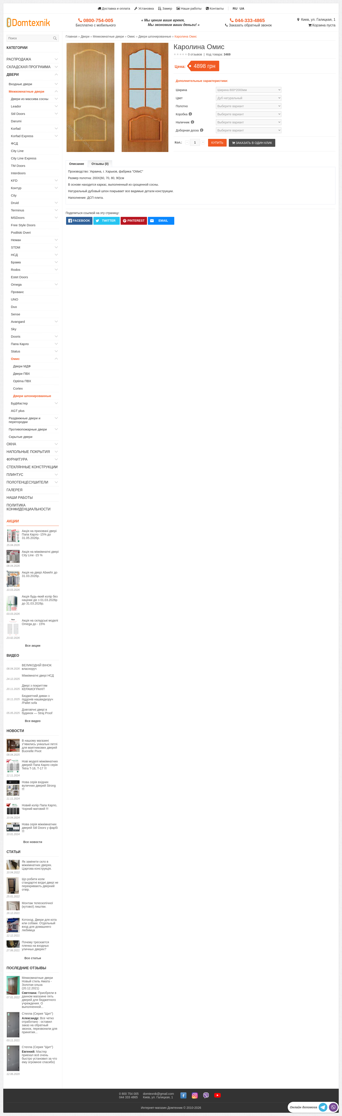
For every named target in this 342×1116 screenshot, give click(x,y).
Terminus (17, 210)
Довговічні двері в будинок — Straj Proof (37, 711)
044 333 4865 (128, 1097)
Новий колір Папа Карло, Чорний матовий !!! (39, 806)
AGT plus (17, 411)
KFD (14, 180)
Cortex (18, 388)
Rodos (15, 269)
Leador (16, 106)
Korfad (16, 128)
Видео (13, 655)
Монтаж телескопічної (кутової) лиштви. (37, 904)
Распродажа (19, 59)
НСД (14, 255)
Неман (16, 240)
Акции (13, 521)
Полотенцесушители (27, 482)
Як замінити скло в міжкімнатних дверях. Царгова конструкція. (37, 865)
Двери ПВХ (21, 373)
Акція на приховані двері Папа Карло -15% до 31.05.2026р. (39, 534)
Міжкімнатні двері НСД (38, 675)
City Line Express (23, 158)
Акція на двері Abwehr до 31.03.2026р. (39, 574)
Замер (165, 8)
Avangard (18, 321)
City (14, 195)
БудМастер (19, 403)
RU (235, 8)
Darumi (16, 121)
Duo (14, 307)
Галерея (14, 490)
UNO (14, 299)
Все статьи (32, 958)
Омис (15, 359)
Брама (16, 262)
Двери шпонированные (32, 396)
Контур (16, 188)
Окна (11, 444)
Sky (13, 329)
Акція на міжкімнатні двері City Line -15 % (40, 553)
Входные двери (20, 84)
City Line (17, 151)
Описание (76, 164)
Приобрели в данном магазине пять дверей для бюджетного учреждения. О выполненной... (40, 992)
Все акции (32, 645)
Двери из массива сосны (29, 99)
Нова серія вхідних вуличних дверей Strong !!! (39, 785)
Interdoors (18, 173)
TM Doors (18, 166)
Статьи (13, 852)
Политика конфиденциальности (29, 507)
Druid (15, 203)
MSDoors (18, 217)
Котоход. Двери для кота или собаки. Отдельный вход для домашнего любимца (39, 925)
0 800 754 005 (129, 1093)
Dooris (15, 336)
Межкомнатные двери (26, 91)
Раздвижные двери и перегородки (24, 420)
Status (15, 351)
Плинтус (15, 475)
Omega (16, 284)
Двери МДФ (22, 366)
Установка (144, 8)
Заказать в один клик (252, 143)
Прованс (17, 292)
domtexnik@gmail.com (158, 1093)
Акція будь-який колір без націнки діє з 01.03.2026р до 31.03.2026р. (40, 600)
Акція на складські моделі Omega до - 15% (40, 622)
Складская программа (29, 67)
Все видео (33, 721)
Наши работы (189, 8)
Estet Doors (19, 277)
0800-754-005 (95, 20)
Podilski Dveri (21, 232)
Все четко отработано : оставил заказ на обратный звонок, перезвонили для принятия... (39, 1023)
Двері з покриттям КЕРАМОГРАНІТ (34, 687)
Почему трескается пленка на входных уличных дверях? (35, 945)
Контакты (215, 8)
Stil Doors (18, 114)
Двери (13, 74)
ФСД (14, 143)
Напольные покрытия (28, 452)
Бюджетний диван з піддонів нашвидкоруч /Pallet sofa (37, 699)
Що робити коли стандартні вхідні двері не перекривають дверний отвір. (40, 884)
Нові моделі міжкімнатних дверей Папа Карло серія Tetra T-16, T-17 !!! (40, 765)
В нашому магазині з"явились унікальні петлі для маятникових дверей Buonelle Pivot (39, 746)
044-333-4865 (247, 20)
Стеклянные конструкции (32, 467)
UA (242, 8)
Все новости (32, 842)
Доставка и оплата (114, 8)
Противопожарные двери (28, 429)
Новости (15, 731)
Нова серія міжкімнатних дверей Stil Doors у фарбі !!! (40, 827)
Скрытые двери (20, 437)
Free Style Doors (23, 225)
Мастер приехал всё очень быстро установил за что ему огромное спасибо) (39, 1054)
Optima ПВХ (22, 381)
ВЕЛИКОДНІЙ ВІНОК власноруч (36, 666)
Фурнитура (17, 459)
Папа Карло (20, 344)
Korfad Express (22, 136)
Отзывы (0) (100, 164)
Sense (15, 314)
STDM (15, 247)
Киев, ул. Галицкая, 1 (316, 19)
